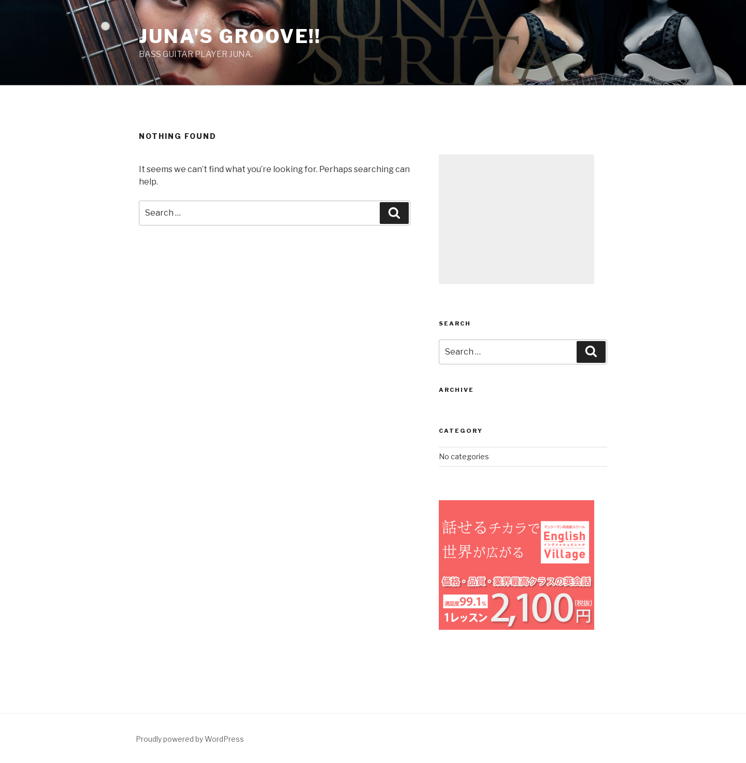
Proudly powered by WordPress (190, 738)
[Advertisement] (516, 219)
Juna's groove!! (230, 36)
